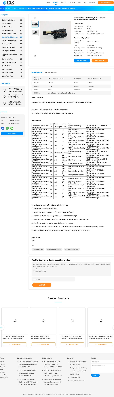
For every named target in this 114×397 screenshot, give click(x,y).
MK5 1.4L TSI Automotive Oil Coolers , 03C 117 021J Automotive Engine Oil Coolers (53, 373)
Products (2, 364)
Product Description (51, 72)
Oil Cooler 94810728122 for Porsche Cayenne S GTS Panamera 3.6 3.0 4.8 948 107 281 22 (53, 364)
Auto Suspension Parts (12, 34)
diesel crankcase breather (54, 249)
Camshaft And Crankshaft (12, 37)
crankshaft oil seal (38, 249)
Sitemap (2, 372)
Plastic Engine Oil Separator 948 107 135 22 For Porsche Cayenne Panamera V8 (15, 90)
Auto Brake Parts (12, 66)
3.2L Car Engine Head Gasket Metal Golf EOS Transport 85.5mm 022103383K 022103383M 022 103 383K (27, 373)
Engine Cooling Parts (12, 20)
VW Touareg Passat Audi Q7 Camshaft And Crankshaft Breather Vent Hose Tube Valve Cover (15, 96)
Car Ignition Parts (12, 30)
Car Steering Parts (12, 59)
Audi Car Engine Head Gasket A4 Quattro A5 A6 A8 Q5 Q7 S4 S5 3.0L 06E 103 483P (28, 364)
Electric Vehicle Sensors (12, 62)
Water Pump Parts (12, 76)
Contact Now (12, 133)
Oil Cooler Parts (12, 23)
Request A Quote (106, 2)
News (1, 369)
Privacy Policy (4, 377)
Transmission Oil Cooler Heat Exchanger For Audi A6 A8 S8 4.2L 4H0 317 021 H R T (52, 382)
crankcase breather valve (72, 249)
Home (2, 361)
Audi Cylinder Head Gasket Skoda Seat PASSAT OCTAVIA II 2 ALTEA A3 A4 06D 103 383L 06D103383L (28, 382)
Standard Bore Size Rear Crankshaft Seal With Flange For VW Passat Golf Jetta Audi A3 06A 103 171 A (101, 339)
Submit (42, 285)
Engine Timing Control (12, 47)
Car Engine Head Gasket (12, 40)
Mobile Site (3, 375)
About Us (2, 367)
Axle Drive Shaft (12, 69)
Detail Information (37, 72)
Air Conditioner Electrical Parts (12, 54)
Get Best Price (82, 60)
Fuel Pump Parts (12, 27)
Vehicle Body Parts (12, 73)
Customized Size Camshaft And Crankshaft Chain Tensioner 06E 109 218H (71, 339)
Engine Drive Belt (12, 44)
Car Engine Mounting (12, 51)
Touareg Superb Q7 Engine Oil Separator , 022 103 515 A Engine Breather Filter (14, 103)
